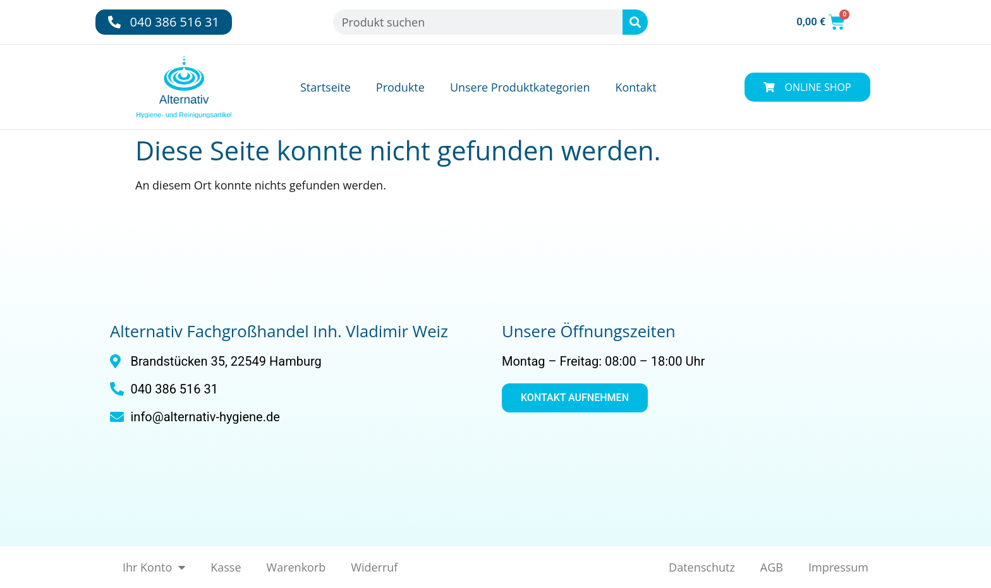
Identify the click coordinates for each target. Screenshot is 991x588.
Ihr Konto (154, 567)
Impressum (838, 567)
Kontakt (635, 87)
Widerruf (374, 567)
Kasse (225, 567)
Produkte (400, 87)
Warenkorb (296, 567)
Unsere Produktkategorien (520, 87)
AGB (771, 567)
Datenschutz (702, 567)
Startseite (325, 87)
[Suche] (635, 22)
